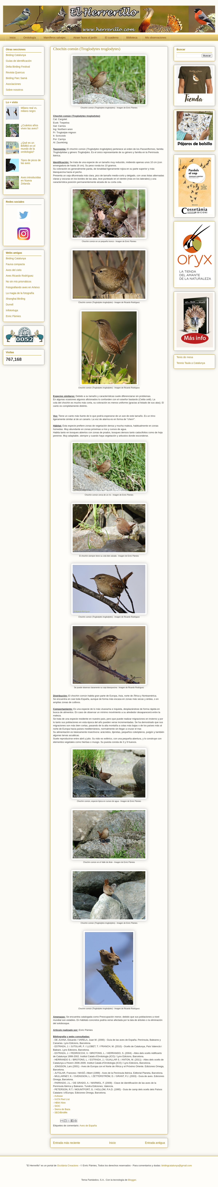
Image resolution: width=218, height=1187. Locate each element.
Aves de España (88, 1125)
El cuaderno (112, 37)
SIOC (57, 1106)
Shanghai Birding (15, 298)
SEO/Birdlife (60, 1112)
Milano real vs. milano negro (29, 109)
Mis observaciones (155, 37)
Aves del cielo (13, 270)
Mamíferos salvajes (55, 37)
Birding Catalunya (16, 55)
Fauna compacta (15, 264)
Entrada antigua (155, 1142)
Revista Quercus (15, 72)
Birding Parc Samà (16, 78)
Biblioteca (131, 37)
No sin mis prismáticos (18, 281)
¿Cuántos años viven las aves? (29, 127)
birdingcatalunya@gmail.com (177, 1165)
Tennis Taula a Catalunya (191, 363)
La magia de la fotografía (20, 293)
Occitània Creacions (67, 1165)
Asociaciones (13, 83)
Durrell (9, 304)
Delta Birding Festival (18, 66)
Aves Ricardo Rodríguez (19, 275)
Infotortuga (12, 310)
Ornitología (29, 37)
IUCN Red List (62, 1099)
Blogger (132, 1179)
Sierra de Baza (62, 1109)
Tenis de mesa (185, 357)
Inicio (13, 37)
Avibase (58, 1096)
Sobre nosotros (14, 89)
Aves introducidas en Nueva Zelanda (31, 180)
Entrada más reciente (66, 1142)
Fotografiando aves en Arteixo (23, 287)
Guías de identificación (19, 60)
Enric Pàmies (13, 316)
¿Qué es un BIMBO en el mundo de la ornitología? (28, 147)
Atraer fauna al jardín (85, 37)
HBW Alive (60, 1102)
